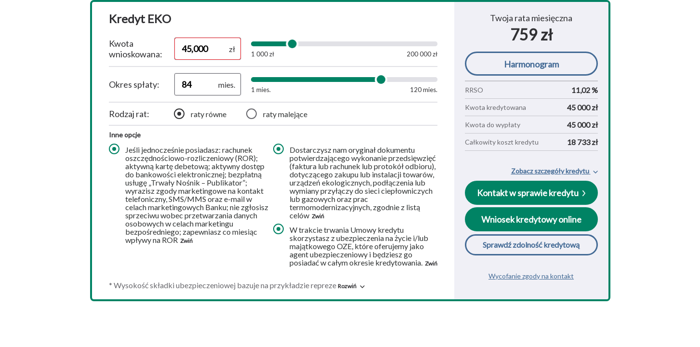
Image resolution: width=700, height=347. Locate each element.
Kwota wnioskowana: (135, 48)
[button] (351, 286)
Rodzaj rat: (129, 113)
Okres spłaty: (134, 84)
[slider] (292, 44)
